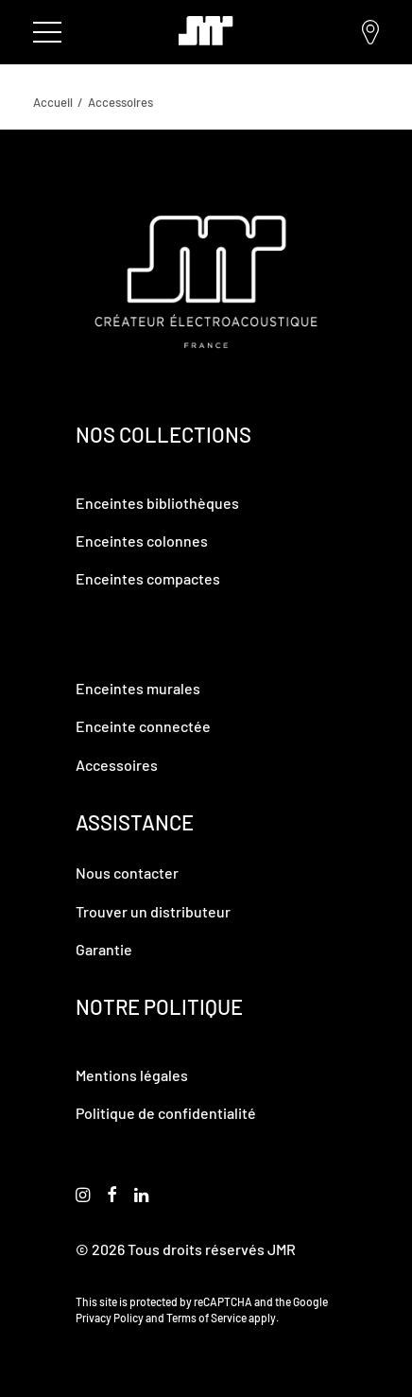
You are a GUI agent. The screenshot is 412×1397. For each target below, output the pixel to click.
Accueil (53, 102)
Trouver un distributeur (370, 32)
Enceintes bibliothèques (157, 503)
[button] (83, 1196)
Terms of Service (206, 1317)
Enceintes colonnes (142, 541)
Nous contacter (127, 873)
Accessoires (117, 765)
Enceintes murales (138, 688)
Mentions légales (132, 1075)
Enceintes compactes (148, 578)
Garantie (104, 949)
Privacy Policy (110, 1317)
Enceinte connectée (143, 726)
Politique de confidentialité (166, 1113)
